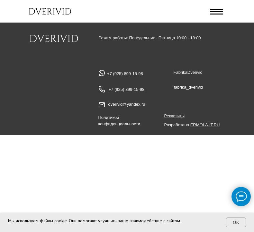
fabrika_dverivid (188, 87)
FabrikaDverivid (188, 72)
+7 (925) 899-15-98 (127, 89)
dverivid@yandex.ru (126, 104)
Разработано (192, 124)
